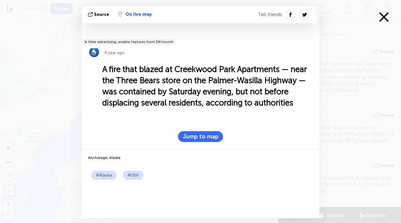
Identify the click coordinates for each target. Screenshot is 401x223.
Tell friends (270, 14)
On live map (135, 14)
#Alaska (104, 175)
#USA (133, 175)
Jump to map (201, 136)
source (99, 14)
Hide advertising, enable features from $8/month (130, 42)
